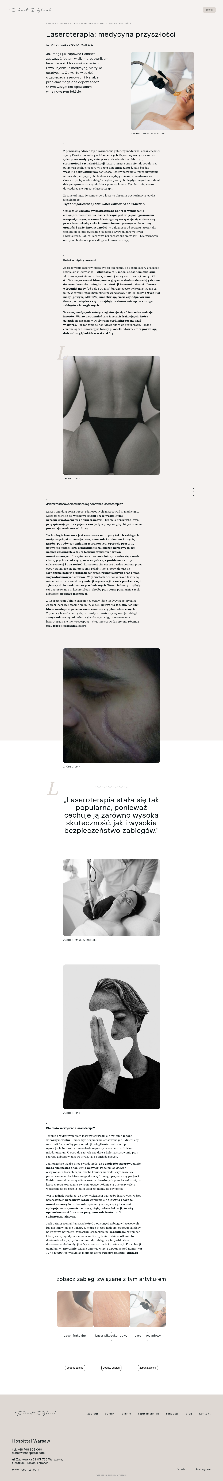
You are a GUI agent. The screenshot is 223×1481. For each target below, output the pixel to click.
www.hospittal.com (25, 1469)
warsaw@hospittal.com (28, 1453)
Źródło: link (71, 478)
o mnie (126, 1413)
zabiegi (92, 1413)
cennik (110, 1413)
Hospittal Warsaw (31, 1441)
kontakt (205, 1413)
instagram (203, 1469)
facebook (183, 1469)
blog (189, 1413)
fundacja (172, 1413)
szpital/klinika (148, 1413)
